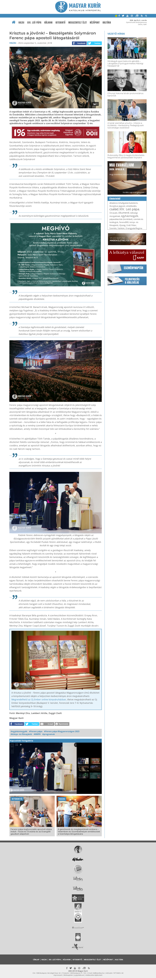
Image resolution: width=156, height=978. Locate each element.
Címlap (36, 959)
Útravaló (113, 213)
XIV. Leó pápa (34, 22)
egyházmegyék (129, 216)
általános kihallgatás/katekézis (123, 203)
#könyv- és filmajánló (21, 734)
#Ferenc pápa (35, 731)
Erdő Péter (131, 225)
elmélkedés (131, 206)
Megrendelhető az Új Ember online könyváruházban (38, 699)
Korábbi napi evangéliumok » (134, 192)
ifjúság (122, 225)
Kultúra (107, 22)
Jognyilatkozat (79, 975)
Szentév (113, 228)
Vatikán (121, 228)
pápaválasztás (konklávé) (120, 219)
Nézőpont (95, 22)
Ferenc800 (124, 222)
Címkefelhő (114, 198)
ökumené (123, 212)
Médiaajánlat (68, 975)
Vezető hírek (116, 33)
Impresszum (58, 975)
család (113, 209)
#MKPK (37, 734)
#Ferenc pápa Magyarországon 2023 (61, 731)
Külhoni (48, 22)
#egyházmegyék (19, 731)
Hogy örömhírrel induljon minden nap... (124, 169)
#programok (48, 734)
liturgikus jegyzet (117, 206)
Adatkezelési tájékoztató (93, 975)
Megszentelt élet (77, 22)
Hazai (21, 22)
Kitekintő (60, 22)
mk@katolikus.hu (98, 973)
